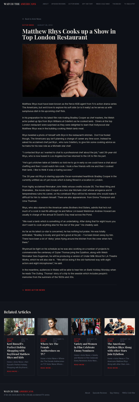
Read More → (13, 371)
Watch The (20, 4)
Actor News (73, 4)
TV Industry (129, 4)
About (46, 4)
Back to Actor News (31, 19)
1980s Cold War (103, 4)
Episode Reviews (59, 4)
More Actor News (33, 290)
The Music (116, 4)
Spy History (87, 4)
